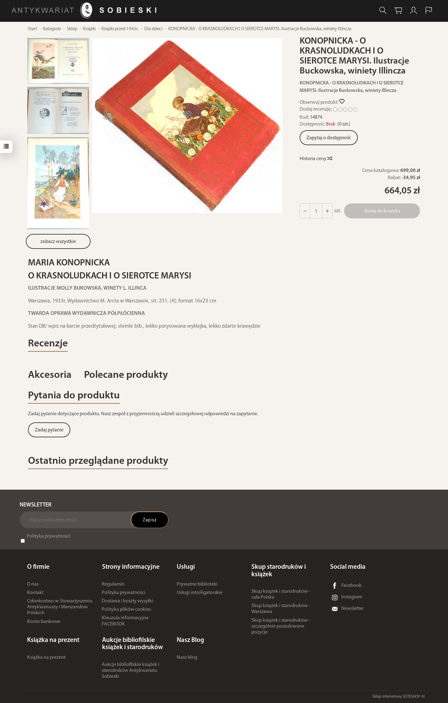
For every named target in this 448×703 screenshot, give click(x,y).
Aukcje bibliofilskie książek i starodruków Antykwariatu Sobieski (130, 670)
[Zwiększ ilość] (305, 210)
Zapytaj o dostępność (328, 137)
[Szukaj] (383, 10)
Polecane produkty (126, 375)
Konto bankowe (43, 621)
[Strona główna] (85, 10)
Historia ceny (316, 158)
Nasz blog (187, 657)
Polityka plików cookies (126, 609)
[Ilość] (316, 210)
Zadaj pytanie (49, 430)
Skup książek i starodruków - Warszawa (280, 608)
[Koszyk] (398, 10)
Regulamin (113, 584)
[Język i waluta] (428, 10)
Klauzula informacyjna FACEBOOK (125, 621)
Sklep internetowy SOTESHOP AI (398, 697)
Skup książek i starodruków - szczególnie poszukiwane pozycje (280, 626)
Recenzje (48, 344)
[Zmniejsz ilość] (327, 210)
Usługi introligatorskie (199, 592)
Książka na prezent (46, 657)
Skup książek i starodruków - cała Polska (280, 594)
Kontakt (35, 592)
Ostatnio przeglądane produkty (98, 461)
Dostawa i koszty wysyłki (127, 601)
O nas (33, 584)
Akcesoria (50, 375)
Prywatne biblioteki (197, 584)
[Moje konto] (413, 10)
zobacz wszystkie (58, 241)
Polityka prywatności (48, 536)
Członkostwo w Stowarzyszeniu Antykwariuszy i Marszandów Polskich (59, 607)
